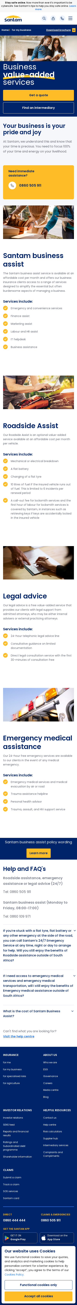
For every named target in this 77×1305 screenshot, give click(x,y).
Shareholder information (17, 1157)
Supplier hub (50, 1139)
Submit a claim (12, 1178)
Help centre (49, 1125)
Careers (47, 1083)
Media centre (50, 1090)
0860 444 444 (14, 1220)
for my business (20, 30)
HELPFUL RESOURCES (57, 1110)
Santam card (11, 1198)
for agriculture (11, 1083)
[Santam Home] (13, 18)
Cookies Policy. (14, 1274)
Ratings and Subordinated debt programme (14, 1146)
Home (5, 30)
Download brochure (58, 30)
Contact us (49, 1118)
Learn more (39, 853)
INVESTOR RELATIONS (17, 1110)
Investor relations (13, 1118)
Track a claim (11, 1185)
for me (7, 1063)
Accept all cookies (38, 1296)
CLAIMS (8, 1170)
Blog (46, 1097)
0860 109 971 (20, 917)
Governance (50, 1076)
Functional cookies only (38, 1285)
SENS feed (9, 1125)
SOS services (10, 1191)
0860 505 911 (20, 892)
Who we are (50, 1063)
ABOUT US (50, 1055)
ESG (45, 1070)
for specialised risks (14, 1076)
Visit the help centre (18, 1036)
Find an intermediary (38, 108)
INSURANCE (10, 1055)
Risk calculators (52, 1132)
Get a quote (38, 95)
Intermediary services (55, 1145)
